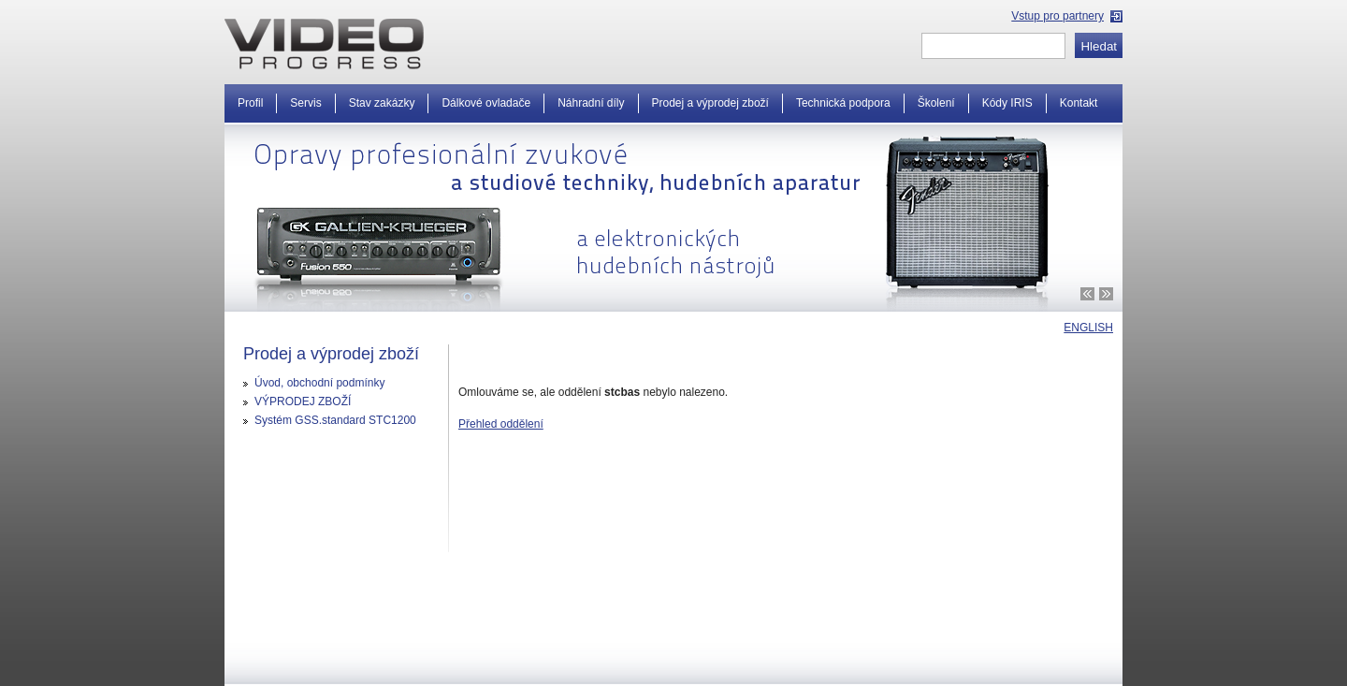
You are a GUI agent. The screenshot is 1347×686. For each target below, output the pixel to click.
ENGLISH (1088, 327)
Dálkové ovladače (486, 102)
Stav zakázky (382, 102)
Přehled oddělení (500, 424)
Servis (305, 102)
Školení (936, 102)
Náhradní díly (591, 102)
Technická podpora (843, 102)
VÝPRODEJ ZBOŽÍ (302, 401)
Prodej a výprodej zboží (710, 102)
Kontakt (1079, 102)
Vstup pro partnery (1057, 15)
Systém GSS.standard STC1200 (335, 420)
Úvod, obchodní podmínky (319, 382)
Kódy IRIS (1007, 102)
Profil (250, 102)
